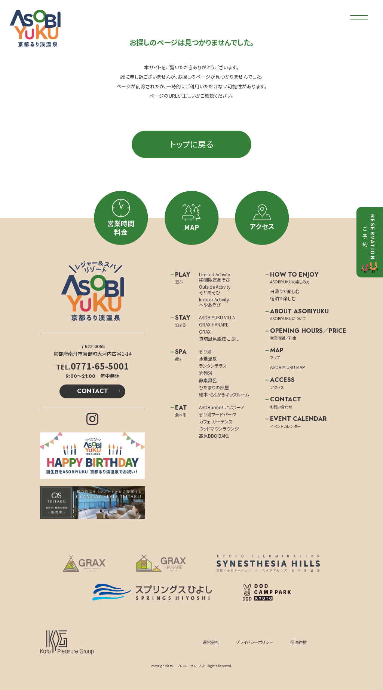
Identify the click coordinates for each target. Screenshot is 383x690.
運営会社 (211, 642)
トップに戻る (192, 144)
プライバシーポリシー (254, 642)
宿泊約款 (298, 642)
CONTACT (92, 391)
